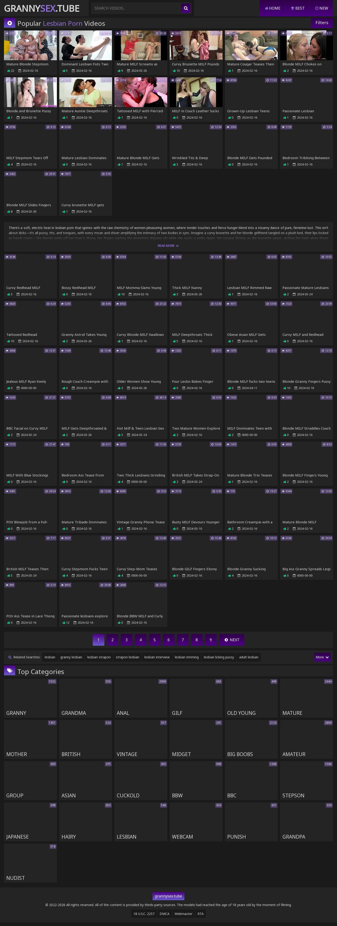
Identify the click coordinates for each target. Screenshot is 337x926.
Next (232, 642)
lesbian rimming (187, 659)
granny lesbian (71, 659)
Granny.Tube (41, 8)
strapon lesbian (127, 659)
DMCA (164, 917)
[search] (185, 8)
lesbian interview (157, 659)
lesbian (50, 659)
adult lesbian (248, 659)
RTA (201, 917)
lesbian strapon (99, 659)
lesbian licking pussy (219, 659)
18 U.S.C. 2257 (143, 917)
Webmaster (183, 917)
